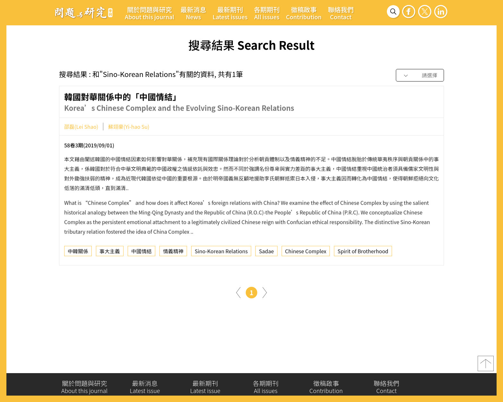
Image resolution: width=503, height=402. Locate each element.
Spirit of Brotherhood (362, 253)
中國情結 (141, 253)
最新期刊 (230, 13)
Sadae (266, 253)
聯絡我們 (341, 13)
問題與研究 (84, 12)
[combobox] (420, 75)
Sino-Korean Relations (221, 253)
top (486, 365)
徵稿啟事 (304, 13)
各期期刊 (267, 13)
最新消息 (193, 13)
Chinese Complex (306, 253)
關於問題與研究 (149, 13)
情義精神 (173, 253)
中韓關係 (78, 253)
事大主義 (109, 253)
